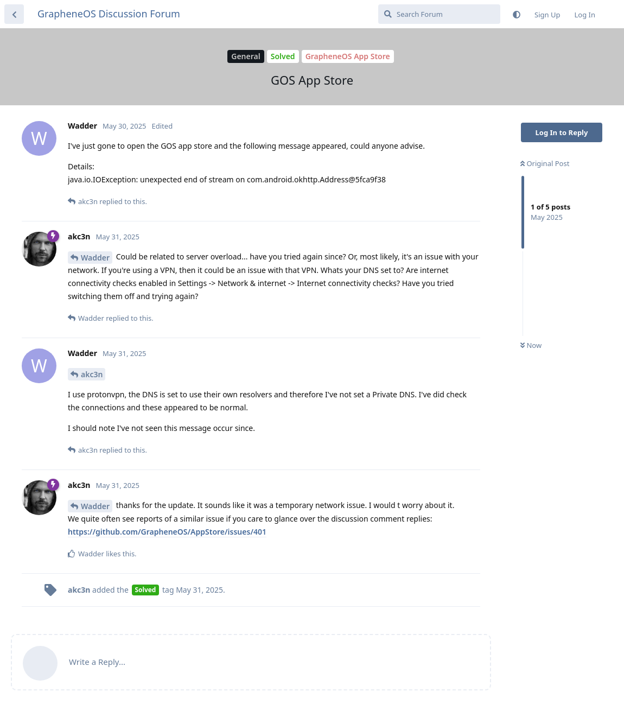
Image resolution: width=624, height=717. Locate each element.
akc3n (92, 374)
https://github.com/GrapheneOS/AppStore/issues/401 (167, 531)
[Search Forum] (439, 14)
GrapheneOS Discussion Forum (108, 13)
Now (531, 345)
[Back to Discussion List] (14, 14)
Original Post (544, 163)
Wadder (95, 257)
